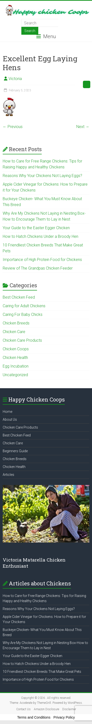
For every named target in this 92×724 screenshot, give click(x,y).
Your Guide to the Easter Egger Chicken (36, 227)
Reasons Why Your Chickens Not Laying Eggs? (42, 175)
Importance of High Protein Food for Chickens (42, 259)
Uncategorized (15, 374)
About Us (10, 419)
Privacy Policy (64, 717)
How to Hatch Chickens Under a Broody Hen (40, 236)
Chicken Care (14, 331)
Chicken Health (15, 357)
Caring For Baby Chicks (22, 314)
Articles (8, 475)
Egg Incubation (15, 366)
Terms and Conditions (33, 717)
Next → (82, 126)
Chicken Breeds (16, 323)
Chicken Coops (16, 349)
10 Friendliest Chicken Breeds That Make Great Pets (42, 672)
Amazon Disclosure (46, 709)
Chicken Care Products (22, 340)
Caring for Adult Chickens (24, 306)
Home (7, 412)
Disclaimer (69, 709)
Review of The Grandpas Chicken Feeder (38, 268)
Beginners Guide (15, 451)
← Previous (13, 126)
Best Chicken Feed (19, 297)
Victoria (15, 78)
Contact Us (23, 709)
